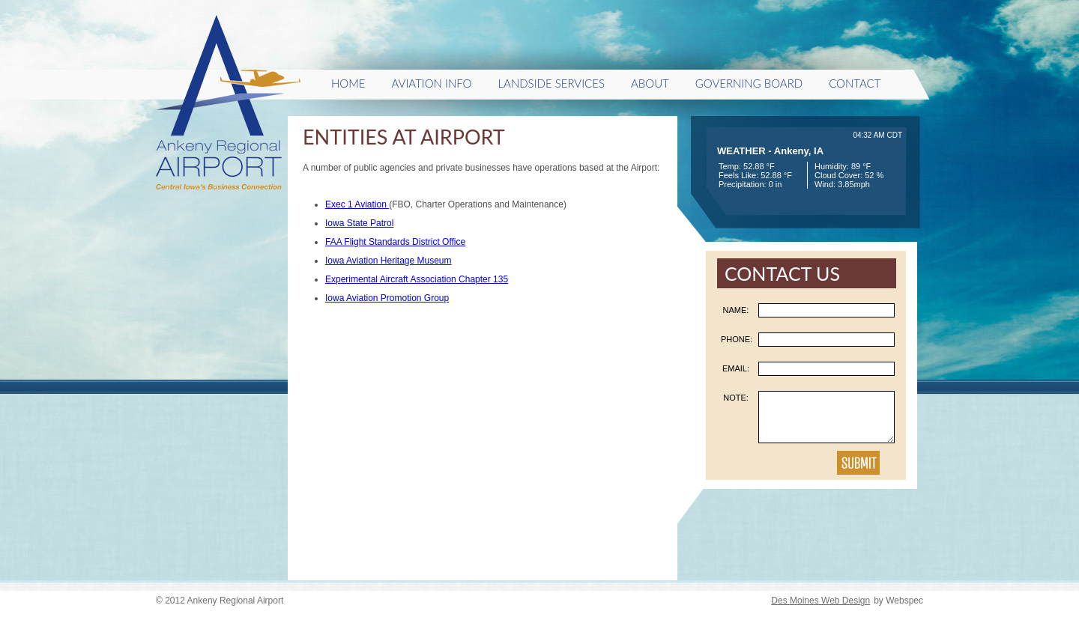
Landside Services (551, 83)
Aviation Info (432, 83)
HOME (348, 83)
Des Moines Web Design (820, 600)
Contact (854, 83)
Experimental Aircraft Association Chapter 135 (416, 279)
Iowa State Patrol (359, 223)
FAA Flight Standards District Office (395, 242)
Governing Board (749, 83)
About (650, 83)
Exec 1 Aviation (357, 204)
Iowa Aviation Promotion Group (387, 298)
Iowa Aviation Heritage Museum (388, 260)
